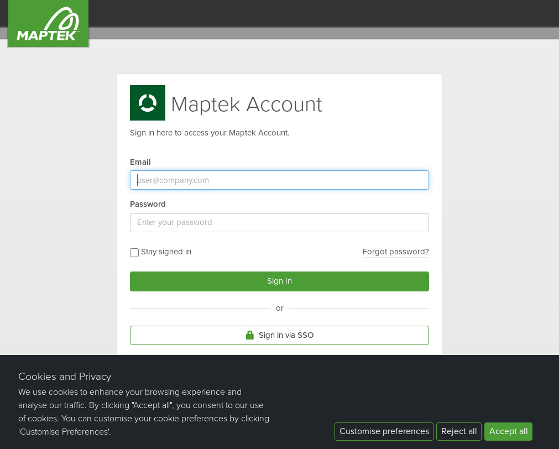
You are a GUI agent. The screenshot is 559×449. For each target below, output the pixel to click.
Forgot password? (396, 252)
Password (148, 204)
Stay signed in (160, 252)
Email (140, 162)
